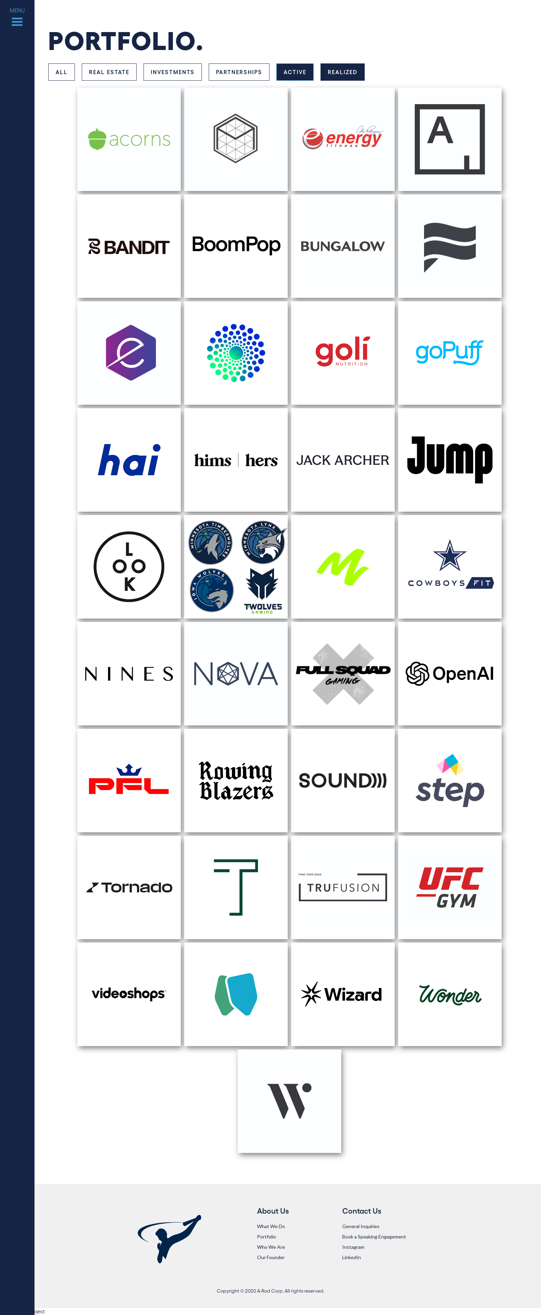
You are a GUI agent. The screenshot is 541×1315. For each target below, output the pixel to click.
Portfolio (266, 1236)
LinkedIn (351, 1257)
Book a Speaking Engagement (374, 1236)
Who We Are (271, 1247)
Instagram (353, 1247)
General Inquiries (361, 1226)
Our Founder (271, 1257)
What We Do (271, 1226)
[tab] (61, 72)
